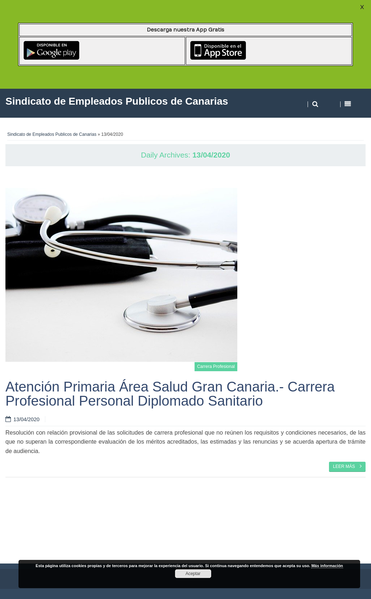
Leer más (347, 466)
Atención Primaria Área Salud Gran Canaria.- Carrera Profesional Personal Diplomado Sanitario (170, 393)
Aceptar (193, 573)
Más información (327, 566)
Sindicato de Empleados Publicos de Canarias (51, 134)
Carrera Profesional (216, 366)
